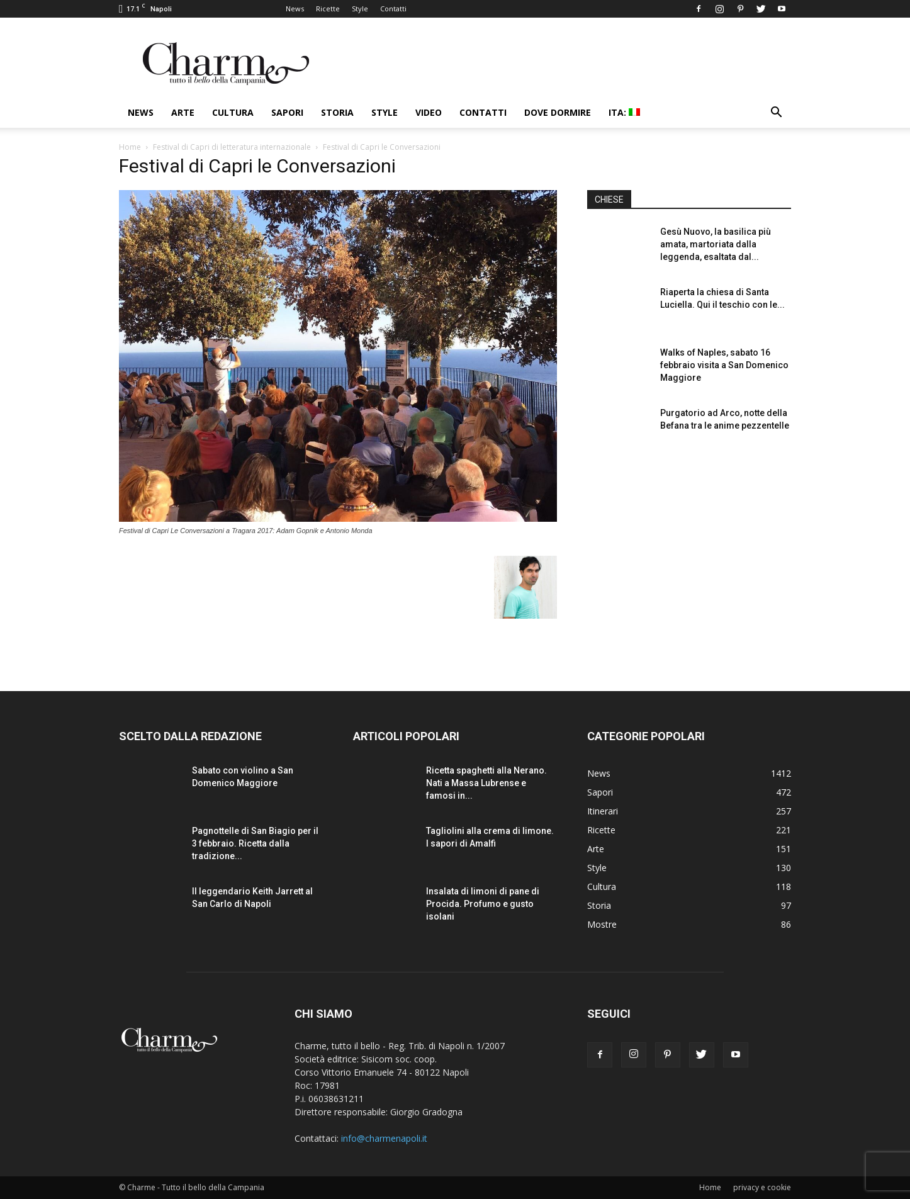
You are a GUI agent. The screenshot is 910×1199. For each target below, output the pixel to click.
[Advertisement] (689, 559)
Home (130, 147)
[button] (776, 114)
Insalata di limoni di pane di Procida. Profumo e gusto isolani (482, 903)
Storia (337, 112)
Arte (182, 112)
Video (428, 112)
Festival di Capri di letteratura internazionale (232, 147)
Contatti (393, 8)
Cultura (233, 112)
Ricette (328, 8)
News (295, 8)
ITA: (624, 112)
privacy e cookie (762, 1187)
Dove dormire (557, 112)
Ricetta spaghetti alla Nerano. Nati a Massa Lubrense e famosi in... (486, 783)
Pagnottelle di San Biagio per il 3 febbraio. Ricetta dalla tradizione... (255, 843)
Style (360, 8)
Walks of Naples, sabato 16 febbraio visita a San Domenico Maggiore (724, 365)
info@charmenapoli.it (384, 1138)
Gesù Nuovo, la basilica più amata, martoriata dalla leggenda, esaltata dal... (715, 244)
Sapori (287, 112)
